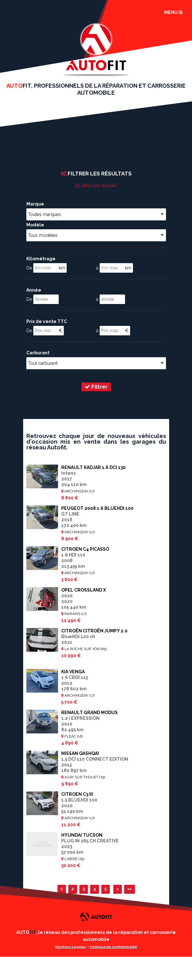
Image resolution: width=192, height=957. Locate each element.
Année (33, 290)
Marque (35, 203)
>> (129, 888)
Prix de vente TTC (46, 321)
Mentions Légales (70, 946)
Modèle (35, 224)
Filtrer (96, 386)
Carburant (38, 352)
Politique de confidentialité (113, 946)
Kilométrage (41, 258)
